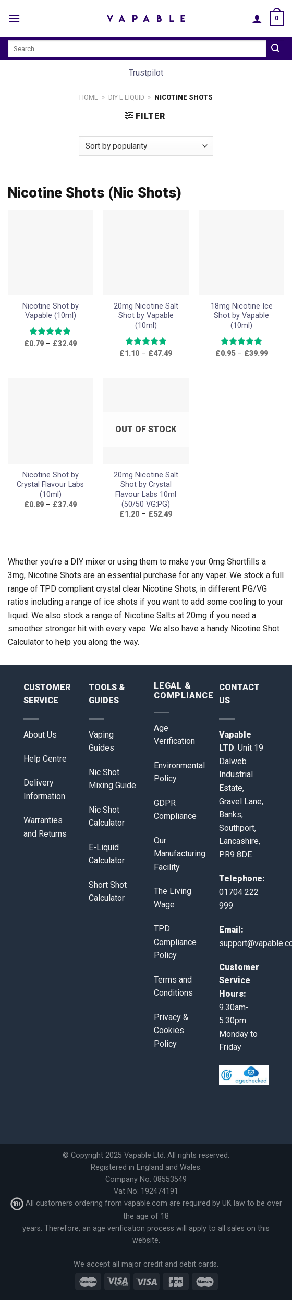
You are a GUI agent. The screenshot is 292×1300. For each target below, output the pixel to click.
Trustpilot (146, 73)
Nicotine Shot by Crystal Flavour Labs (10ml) (50, 485)
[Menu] (14, 18)
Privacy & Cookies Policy (171, 1030)
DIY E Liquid (126, 97)
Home (88, 97)
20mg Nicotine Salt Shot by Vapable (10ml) (146, 316)
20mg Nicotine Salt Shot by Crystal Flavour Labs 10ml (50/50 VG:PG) (146, 490)
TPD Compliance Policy (175, 942)
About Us (40, 735)
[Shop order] (146, 146)
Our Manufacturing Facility (179, 854)
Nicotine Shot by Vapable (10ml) (50, 311)
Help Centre (45, 759)
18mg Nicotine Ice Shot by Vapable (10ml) (242, 316)
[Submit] (275, 49)
